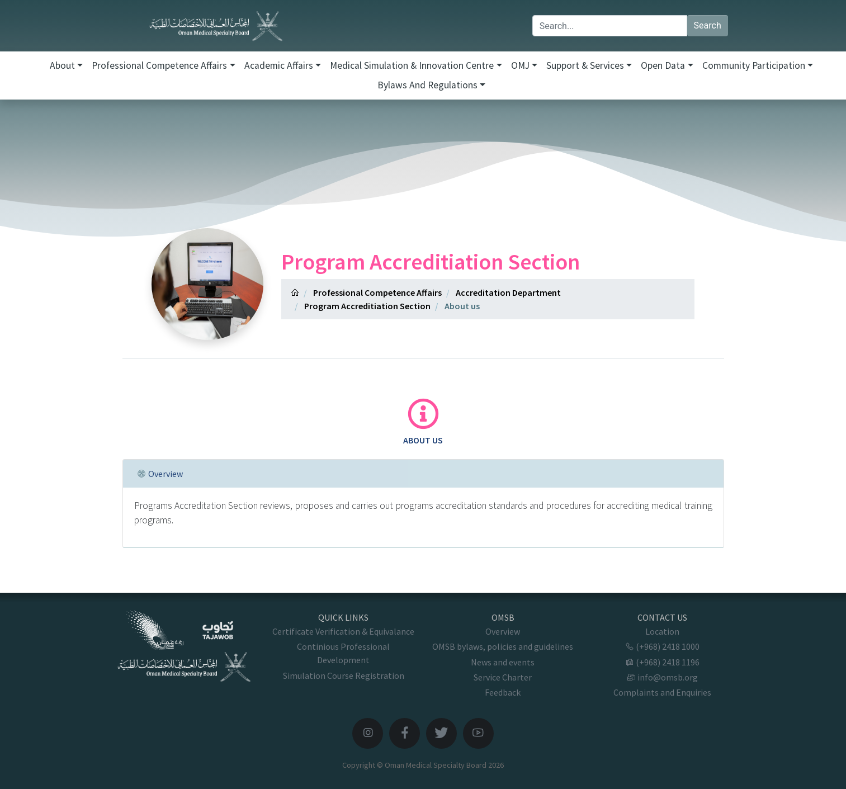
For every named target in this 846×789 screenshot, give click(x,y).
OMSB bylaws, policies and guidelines (502, 646)
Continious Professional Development (343, 653)
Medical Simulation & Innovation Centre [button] (412, 65)
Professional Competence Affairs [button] (159, 65)
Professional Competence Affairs (377, 292)
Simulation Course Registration (343, 675)
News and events (503, 662)
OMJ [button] (520, 65)
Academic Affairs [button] (278, 65)
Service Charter (503, 677)
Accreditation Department (508, 292)
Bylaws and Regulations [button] (427, 85)
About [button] (62, 65)
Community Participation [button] (753, 65)
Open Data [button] (663, 65)
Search (707, 25)
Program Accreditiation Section (367, 305)
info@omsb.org (662, 677)
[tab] (423, 422)
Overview (502, 631)
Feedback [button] (503, 692)
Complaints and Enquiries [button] (662, 692)
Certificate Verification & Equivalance (343, 631)
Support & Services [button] (585, 65)
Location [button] (662, 631)
